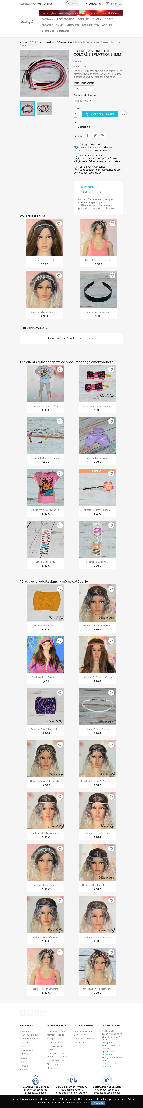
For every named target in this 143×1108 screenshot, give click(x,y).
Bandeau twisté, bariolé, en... (46, 729)
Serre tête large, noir (98, 311)
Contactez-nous (55, 1060)
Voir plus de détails (80, 1102)
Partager (87, 135)
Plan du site (53, 1064)
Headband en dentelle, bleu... (97, 885)
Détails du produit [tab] (91, 192)
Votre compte (83, 1025)
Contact (63, 31)
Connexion (79, 1034)
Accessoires (65, 19)
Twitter (30, 1013)
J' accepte (97, 1102)
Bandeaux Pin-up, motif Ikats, (97, 988)
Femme (109, 19)
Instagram (43, 1013)
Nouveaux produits (30, 1034)
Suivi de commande (83, 1030)
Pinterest (103, 135)
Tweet (95, 135)
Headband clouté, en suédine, (46, 781)
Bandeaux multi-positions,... (46, 677)
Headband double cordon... (46, 937)
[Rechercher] (72, 3)
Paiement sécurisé (56, 1042)
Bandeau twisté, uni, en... (46, 625)
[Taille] (84, 88)
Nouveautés (90, 25)
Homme (24, 1069)
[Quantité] (77, 114)
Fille (22, 1061)
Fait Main (47, 19)
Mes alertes (80, 1042)
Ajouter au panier (99, 114)
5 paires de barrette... (97, 561)
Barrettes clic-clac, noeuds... (97, 405)
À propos (48, 31)
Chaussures (26, 1050)
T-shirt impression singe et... (46, 509)
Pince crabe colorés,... (97, 458)
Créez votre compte (84, 1038)
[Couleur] (83, 100)
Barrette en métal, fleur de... (97, 509)
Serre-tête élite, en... (45, 260)
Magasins (52, 1068)
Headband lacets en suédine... (97, 781)
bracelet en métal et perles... (45, 458)
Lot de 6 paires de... (46, 561)
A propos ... (52, 1038)
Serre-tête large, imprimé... (45, 311)
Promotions (26, 1030)
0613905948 (45, 3)
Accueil (107, 25)
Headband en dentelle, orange (97, 677)
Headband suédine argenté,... (45, 833)
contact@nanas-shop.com (110, 1065)
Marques (73, 25)
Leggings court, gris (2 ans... (46, 405)
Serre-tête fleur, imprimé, (98, 260)
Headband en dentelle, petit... (97, 625)
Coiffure (83, 19)
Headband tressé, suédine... (97, 729)
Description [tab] (87, 187)
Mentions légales (55, 1034)
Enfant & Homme (52, 25)
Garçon (24, 1065)
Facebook (23, 1013)
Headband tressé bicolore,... (97, 833)
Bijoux (97, 19)
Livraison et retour (56, 1030)
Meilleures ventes (29, 1038)
